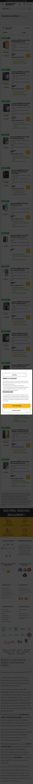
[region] (16, 391)
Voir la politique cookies (8, 391)
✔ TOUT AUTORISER (16, 405)
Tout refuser (14, 374)
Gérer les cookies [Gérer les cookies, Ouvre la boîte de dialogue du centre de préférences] (16, 410)
